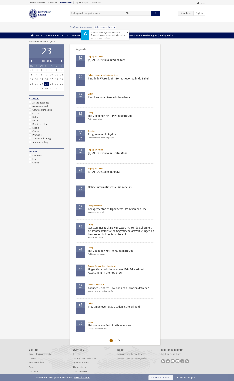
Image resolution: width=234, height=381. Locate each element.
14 (36, 79)
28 (36, 88)
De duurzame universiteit (84, 358)
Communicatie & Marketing (139, 35)
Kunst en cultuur (39, 124)
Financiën (51, 35)
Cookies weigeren (187, 377)
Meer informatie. (82, 377)
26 (61, 83)
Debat (34, 117)
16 (46, 79)
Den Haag (35, 155)
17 (51, 79)
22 (41, 83)
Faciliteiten (77, 35)
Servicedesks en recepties (40, 354)
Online (34, 162)
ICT (63, 35)
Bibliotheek (96, 2)
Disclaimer (33, 371)
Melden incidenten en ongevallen (132, 358)
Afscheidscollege (39, 102)
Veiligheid (165, 35)
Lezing (34, 127)
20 (31, 83)
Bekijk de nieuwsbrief (171, 354)
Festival (34, 120)
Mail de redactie (36, 362)
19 (61, 79)
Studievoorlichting (40, 138)
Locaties (32, 358)
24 (51, 83)
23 (46, 83)
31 (51, 88)
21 (36, 83)
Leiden (34, 159)
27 (31, 88)
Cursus (34, 113)
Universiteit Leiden (37, 2)
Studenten (52, 2)
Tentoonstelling (38, 142)
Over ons (77, 354)
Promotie (35, 134)
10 (51, 74)
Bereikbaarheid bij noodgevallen (131, 354)
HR (37, 35)
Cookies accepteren (160, 377)
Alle (128, 13)
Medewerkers (66, 2)
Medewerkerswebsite (37, 41)
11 (56, 74)
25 (56, 83)
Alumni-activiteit (39, 106)
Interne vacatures (81, 362)
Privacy (32, 367)
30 (46, 88)
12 (61, 74)
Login (203, 3)
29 (41, 88)
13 (31, 79)
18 (56, 79)
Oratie (34, 131)
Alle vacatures (79, 367)
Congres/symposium (40, 109)
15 (41, 79)
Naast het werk (80, 371)
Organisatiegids (81, 2)
